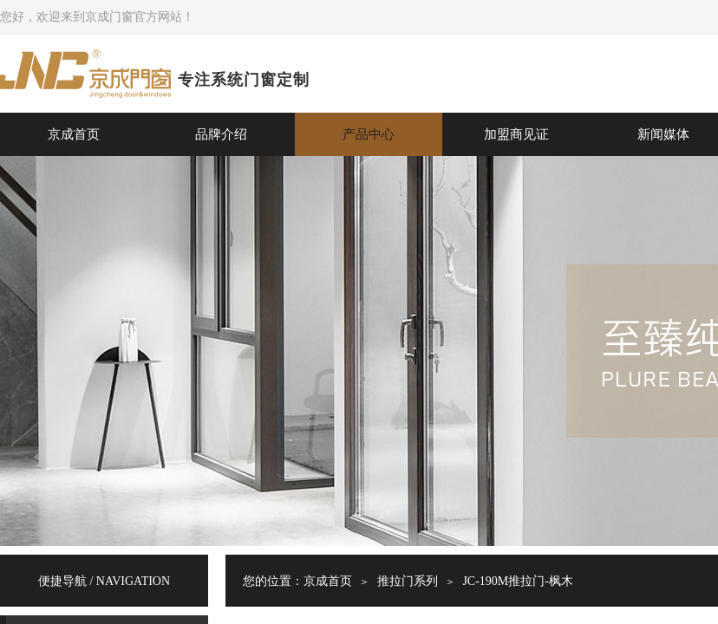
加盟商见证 (516, 134)
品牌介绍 (221, 134)
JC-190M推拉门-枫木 (517, 581)
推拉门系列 (407, 581)
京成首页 (74, 134)
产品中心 (369, 134)
